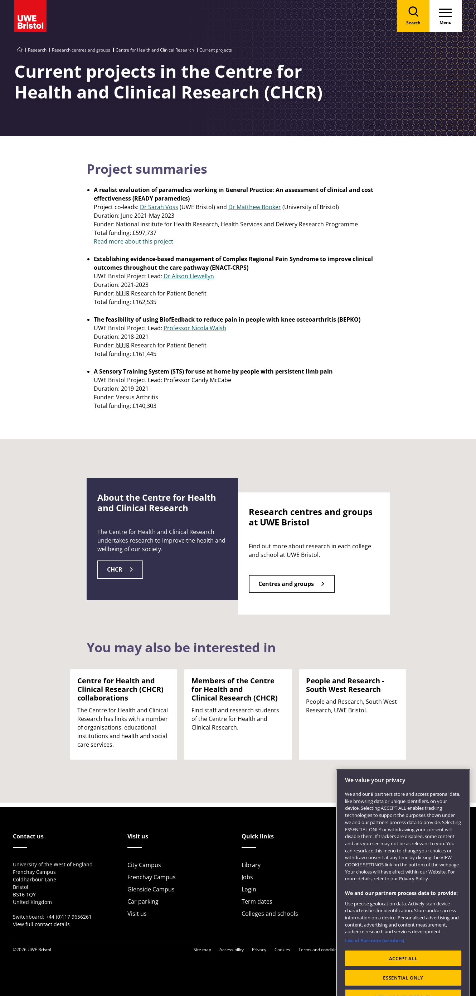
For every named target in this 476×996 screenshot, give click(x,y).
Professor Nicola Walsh (195, 328)
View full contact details (41, 924)
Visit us (137, 914)
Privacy (259, 950)
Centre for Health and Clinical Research (155, 50)
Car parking (143, 901)
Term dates (257, 901)
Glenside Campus (151, 889)
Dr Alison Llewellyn (189, 276)
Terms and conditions (319, 950)
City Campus (144, 865)
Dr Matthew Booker (254, 207)
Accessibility (231, 950)
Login (249, 889)
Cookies (282, 950)
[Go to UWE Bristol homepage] (20, 50)
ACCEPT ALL (403, 974)
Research (37, 50)
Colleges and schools (270, 914)
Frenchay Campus (151, 877)
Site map (202, 950)
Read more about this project (133, 241)
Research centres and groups (81, 50)
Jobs (247, 877)
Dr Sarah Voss (159, 207)
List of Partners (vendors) (374, 957)
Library (251, 865)
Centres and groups (286, 584)
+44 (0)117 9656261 (69, 916)
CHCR (114, 569)
